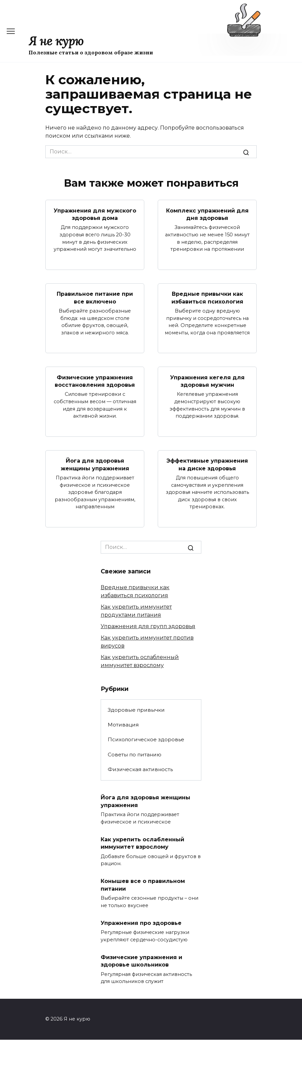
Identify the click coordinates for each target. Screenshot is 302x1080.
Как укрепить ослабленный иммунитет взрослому (142, 843)
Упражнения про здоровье (141, 923)
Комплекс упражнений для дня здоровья (207, 214)
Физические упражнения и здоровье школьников (141, 961)
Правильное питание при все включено (95, 297)
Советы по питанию (134, 754)
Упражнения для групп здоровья (148, 626)
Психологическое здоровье (146, 739)
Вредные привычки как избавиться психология (207, 297)
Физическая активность (140, 769)
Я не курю (56, 41)
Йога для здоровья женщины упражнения (95, 464)
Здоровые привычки (136, 710)
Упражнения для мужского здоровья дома (95, 214)
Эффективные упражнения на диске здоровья (207, 464)
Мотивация (123, 724)
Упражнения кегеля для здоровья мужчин (207, 381)
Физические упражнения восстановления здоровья (95, 381)
